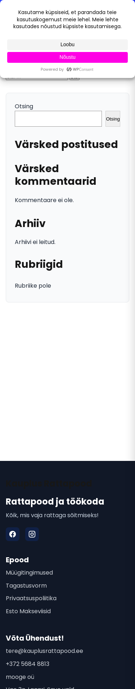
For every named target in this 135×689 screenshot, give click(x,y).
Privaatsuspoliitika (31, 598)
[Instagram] (32, 534)
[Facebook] (12, 534)
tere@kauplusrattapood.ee (44, 651)
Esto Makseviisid (28, 611)
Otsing (24, 106)
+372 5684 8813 (27, 664)
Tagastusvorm (26, 585)
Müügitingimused (29, 572)
